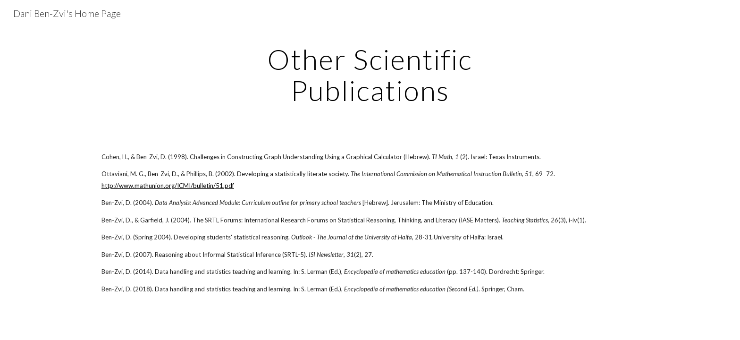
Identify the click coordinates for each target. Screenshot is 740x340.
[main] (370, 75)
